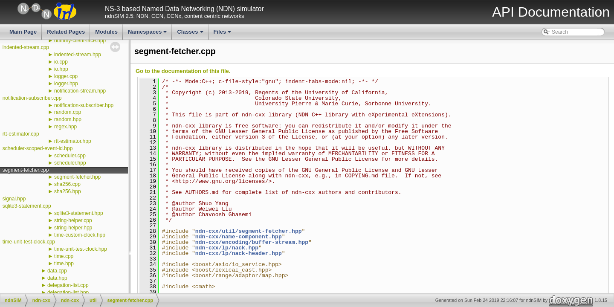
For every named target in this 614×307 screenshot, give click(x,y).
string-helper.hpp (73, 228)
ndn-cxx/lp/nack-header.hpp (238, 253)
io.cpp (61, 62)
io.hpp (61, 69)
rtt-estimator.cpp (21, 134)
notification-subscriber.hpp (83, 105)
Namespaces (148, 34)
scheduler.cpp (70, 156)
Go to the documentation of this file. (183, 71)
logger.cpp (66, 76)
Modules (106, 32)
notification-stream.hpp (80, 91)
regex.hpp (65, 127)
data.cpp (57, 271)
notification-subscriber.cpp (32, 98)
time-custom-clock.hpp (79, 235)
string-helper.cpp (73, 220)
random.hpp (67, 119)
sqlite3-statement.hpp (78, 213)
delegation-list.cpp (68, 285)
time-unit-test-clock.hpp (80, 249)
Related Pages (66, 32)
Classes (190, 34)
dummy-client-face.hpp (80, 40)
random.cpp (67, 112)
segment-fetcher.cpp (26, 170)
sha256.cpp (67, 184)
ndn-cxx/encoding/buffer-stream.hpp (251, 242)
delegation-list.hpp (68, 292)
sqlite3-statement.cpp (27, 206)
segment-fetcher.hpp (77, 177)
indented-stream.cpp (26, 47)
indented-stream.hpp (77, 55)
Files (223, 34)
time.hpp (64, 263)
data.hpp (57, 278)
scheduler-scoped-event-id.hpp (38, 148)
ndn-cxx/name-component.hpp (238, 236)
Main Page (23, 32)
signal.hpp (14, 199)
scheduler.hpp (70, 163)
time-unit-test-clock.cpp (29, 242)
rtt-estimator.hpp (72, 141)
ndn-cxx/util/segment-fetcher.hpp (248, 231)
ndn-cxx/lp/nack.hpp (226, 248)
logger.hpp (66, 84)
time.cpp (63, 256)
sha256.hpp (67, 191)
